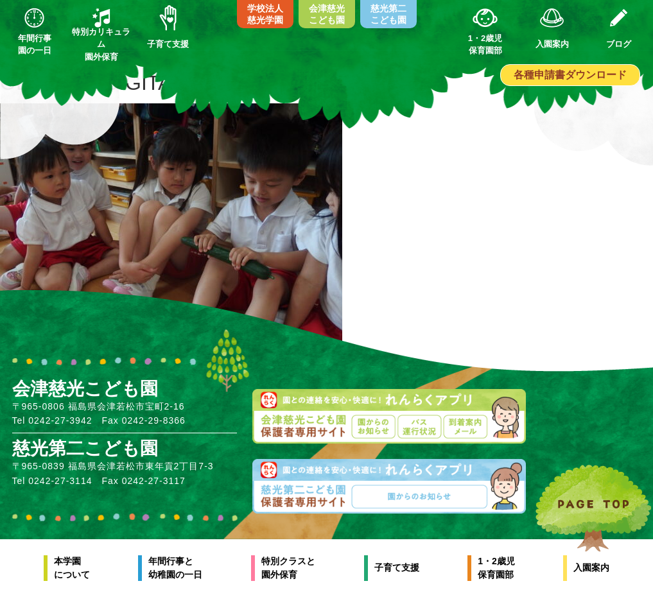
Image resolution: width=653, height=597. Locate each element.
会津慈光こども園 (327, 14)
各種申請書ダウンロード (570, 74)
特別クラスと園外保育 (288, 568)
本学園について (72, 568)
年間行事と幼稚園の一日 (175, 568)
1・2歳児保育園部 (496, 568)
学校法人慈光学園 (265, 14)
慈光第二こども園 (388, 14)
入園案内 (591, 567)
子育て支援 (396, 567)
